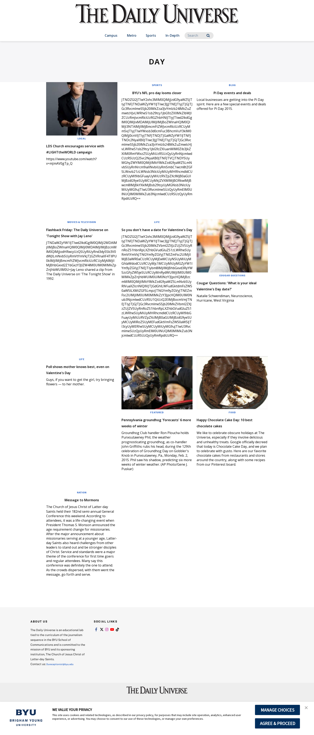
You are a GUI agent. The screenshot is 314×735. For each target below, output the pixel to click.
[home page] (157, 18)
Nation (81, 510)
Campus (111, 35)
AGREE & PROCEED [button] (277, 723)
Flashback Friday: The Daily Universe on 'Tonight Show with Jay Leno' (78, 241)
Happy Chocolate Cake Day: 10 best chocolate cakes (229, 434)
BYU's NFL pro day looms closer (150, 95)
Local (81, 138)
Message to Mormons (81, 517)
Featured (156, 424)
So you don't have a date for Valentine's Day (154, 238)
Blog (232, 85)
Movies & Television (82, 228)
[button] (307, 709)
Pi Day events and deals (232, 92)
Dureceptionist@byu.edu (62, 682)
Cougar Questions (232, 281)
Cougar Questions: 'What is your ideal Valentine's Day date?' (229, 294)
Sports (151, 35)
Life (157, 228)
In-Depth (172, 35)
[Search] (199, 35)
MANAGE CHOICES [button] (277, 710)
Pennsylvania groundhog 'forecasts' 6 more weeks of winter (154, 437)
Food (232, 424)
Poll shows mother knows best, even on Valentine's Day (81, 381)
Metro (131, 35)
